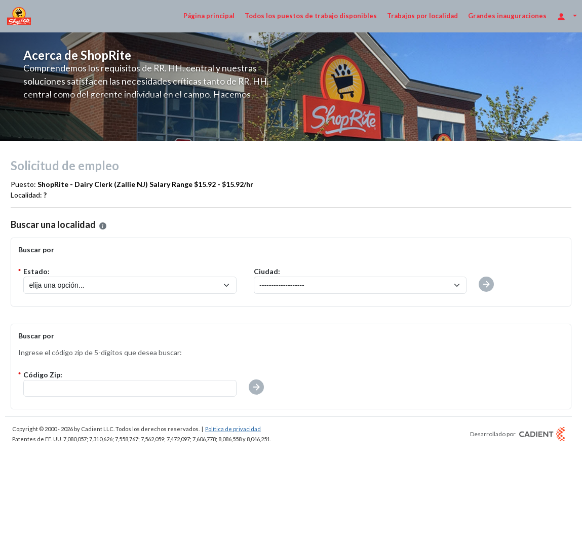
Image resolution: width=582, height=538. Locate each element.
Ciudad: (267, 271)
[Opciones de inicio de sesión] (567, 16)
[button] (256, 387)
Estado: (36, 271)
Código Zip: (42, 374)
